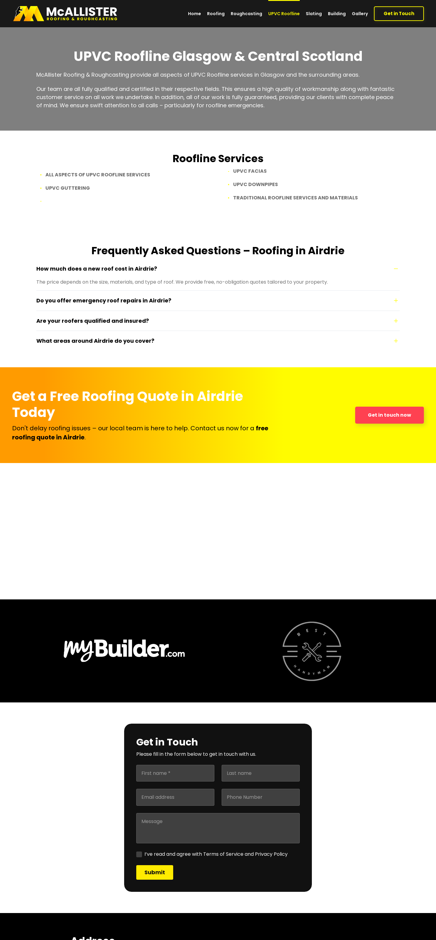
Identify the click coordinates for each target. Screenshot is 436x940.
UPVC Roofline (284, 14)
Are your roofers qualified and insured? (92, 321)
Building (337, 14)
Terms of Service (223, 854)
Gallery (360, 14)
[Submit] (154, 872)
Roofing (216, 14)
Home (194, 14)
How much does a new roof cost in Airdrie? (96, 268)
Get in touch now (389, 415)
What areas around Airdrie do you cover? (95, 341)
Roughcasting (246, 14)
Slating (314, 14)
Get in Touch (399, 13)
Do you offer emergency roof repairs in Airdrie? (103, 300)
